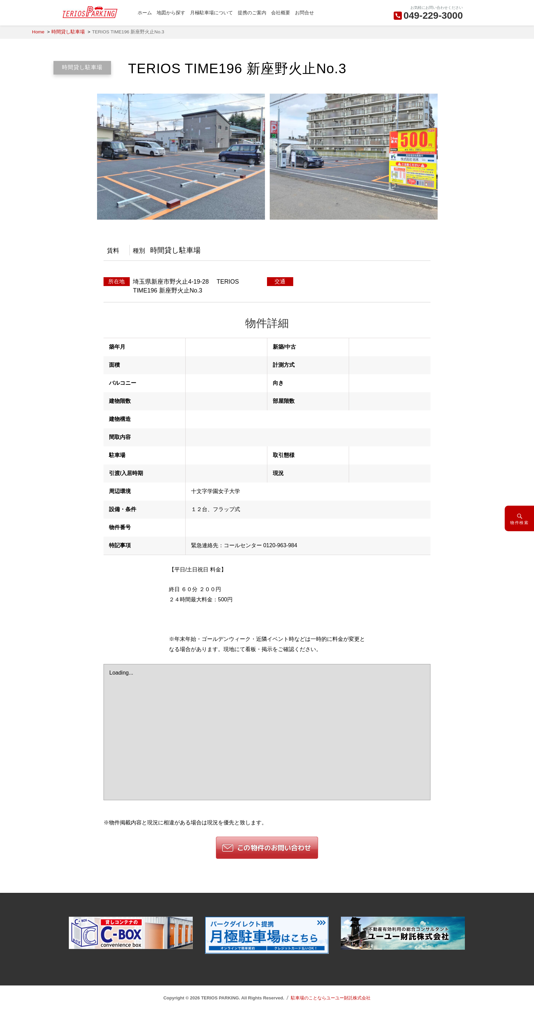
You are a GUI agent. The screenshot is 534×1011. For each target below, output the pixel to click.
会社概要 (280, 13)
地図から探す (171, 13)
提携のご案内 (252, 13)
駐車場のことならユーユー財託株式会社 (331, 997)
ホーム (145, 13)
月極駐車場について (211, 13)
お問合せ (304, 13)
